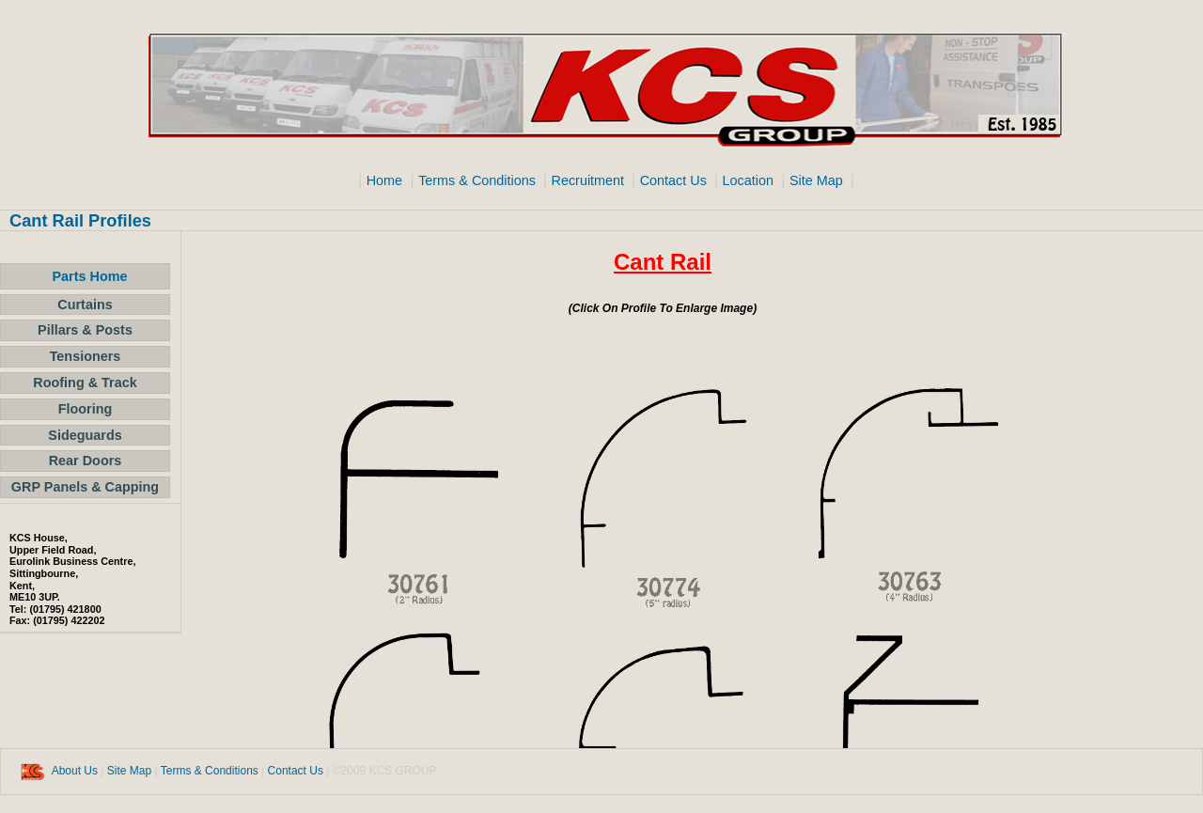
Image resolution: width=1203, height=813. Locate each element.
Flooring (85, 408)
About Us (75, 770)
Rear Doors (85, 460)
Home (384, 180)
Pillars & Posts (85, 329)
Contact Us (675, 180)
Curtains (84, 304)
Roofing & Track (84, 382)
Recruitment (590, 180)
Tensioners (85, 356)
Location (747, 180)
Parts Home (90, 276)
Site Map (818, 180)
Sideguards (84, 435)
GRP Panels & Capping (85, 486)
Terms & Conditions (478, 180)
